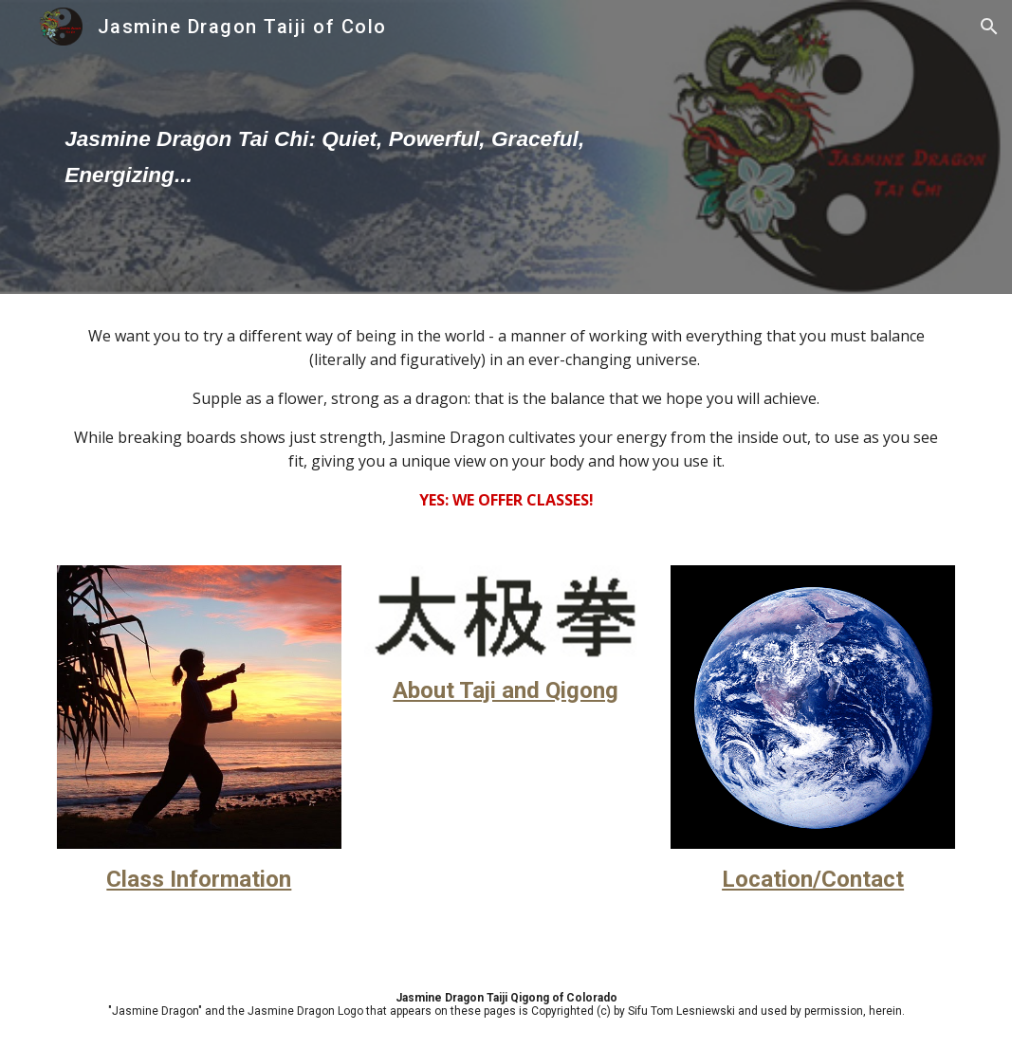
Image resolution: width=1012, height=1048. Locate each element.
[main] (352, 147)
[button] (989, 26)
